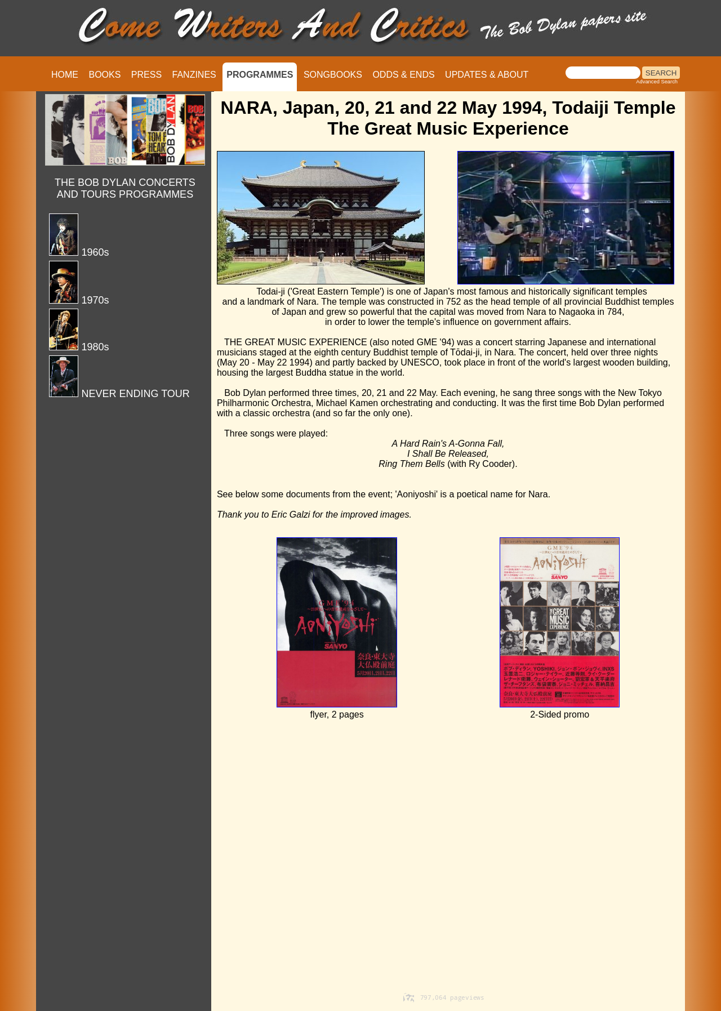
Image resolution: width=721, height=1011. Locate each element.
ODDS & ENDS (403, 74)
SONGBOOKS (333, 74)
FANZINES (194, 74)
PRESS (146, 74)
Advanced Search (657, 81)
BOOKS (104, 74)
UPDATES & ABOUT (486, 74)
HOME (64, 74)
